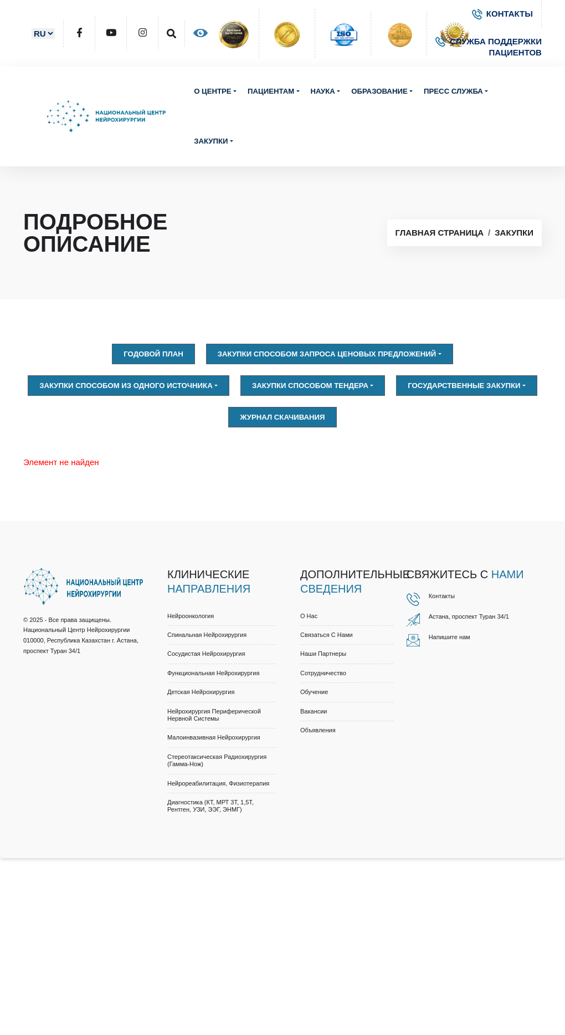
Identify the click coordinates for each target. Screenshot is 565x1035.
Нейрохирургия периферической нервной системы (214, 715)
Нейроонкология (190, 616)
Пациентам (271, 91)
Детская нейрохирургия (200, 692)
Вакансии (313, 711)
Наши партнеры (323, 653)
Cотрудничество (323, 673)
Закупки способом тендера (310, 385)
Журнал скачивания (282, 417)
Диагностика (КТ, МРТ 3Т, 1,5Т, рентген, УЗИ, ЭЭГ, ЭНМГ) (210, 806)
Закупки (211, 141)
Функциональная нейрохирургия (213, 673)
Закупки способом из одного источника (126, 385)
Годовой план (153, 354)
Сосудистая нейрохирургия (206, 653)
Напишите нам (449, 637)
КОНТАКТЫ (502, 13)
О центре (213, 91)
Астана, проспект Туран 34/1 (469, 616)
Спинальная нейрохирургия (206, 634)
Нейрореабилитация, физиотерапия (218, 783)
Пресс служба (453, 91)
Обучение (314, 692)
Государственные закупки (464, 385)
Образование (379, 91)
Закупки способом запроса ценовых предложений (327, 354)
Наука (323, 91)
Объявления (318, 730)
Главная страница (440, 232)
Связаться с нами (326, 634)
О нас (308, 616)
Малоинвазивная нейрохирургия (213, 737)
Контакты (442, 596)
